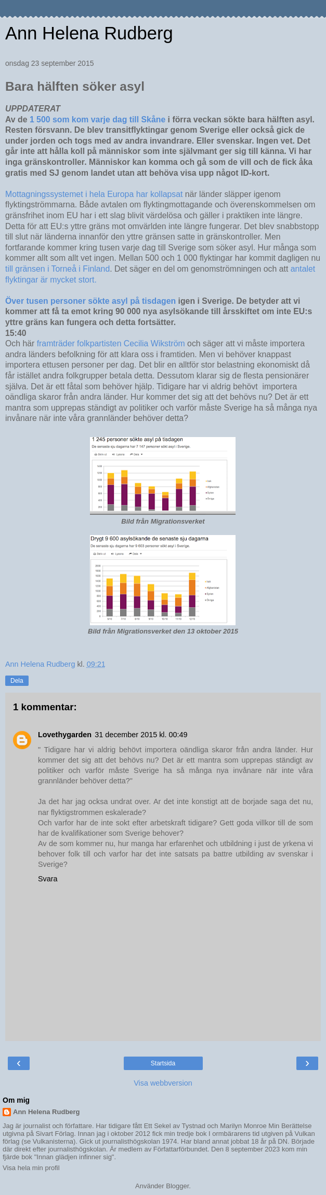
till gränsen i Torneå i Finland (57, 268)
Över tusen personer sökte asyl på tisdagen (90, 301)
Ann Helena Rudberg (89, 33)
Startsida (163, 1063)
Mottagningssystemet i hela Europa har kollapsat (93, 194)
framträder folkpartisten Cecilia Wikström (111, 343)
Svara (48, 879)
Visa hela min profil (31, 1168)
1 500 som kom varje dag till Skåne (98, 119)
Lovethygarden (65, 734)
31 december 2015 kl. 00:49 (141, 734)
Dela (16, 680)
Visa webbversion (163, 1083)
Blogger (177, 1186)
